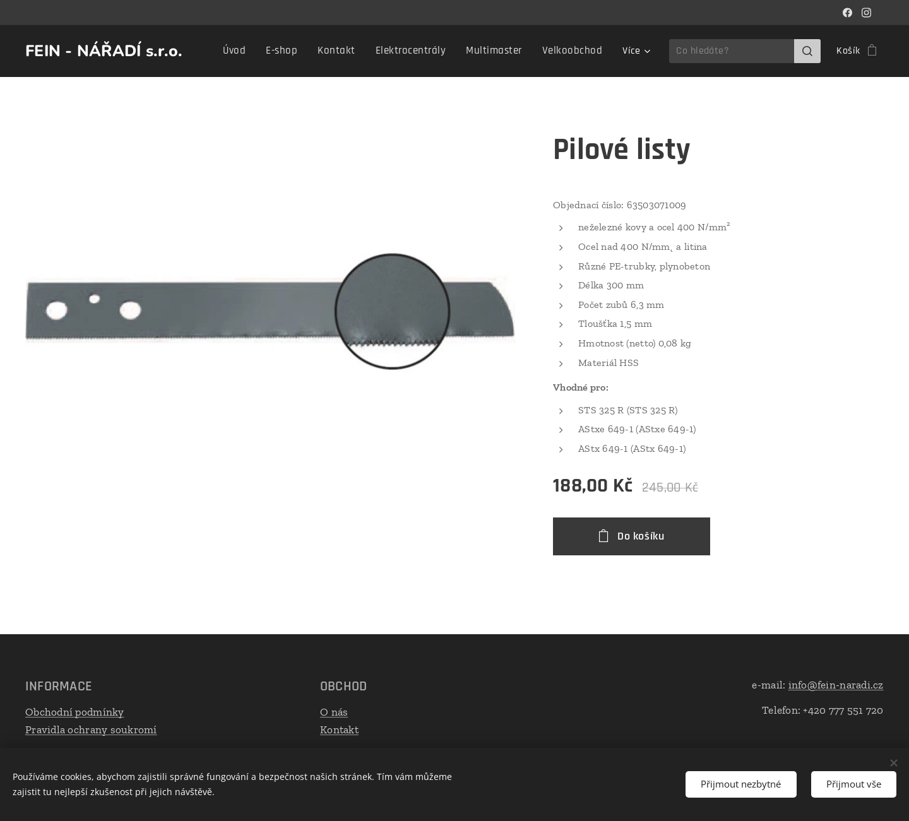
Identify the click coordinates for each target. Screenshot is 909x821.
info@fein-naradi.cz (836, 684)
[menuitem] (255, 51)
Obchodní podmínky (74, 712)
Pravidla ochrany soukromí (91, 729)
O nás (334, 712)
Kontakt (339, 729)
